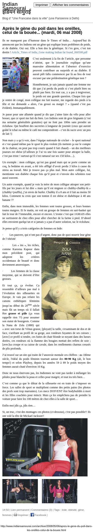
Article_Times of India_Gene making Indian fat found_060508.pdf (49, 52)
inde (64, 509)
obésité (72, 509)
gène (81, 509)
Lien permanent (20, 509)
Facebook (38, 515)
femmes (7, 515)
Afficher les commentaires (71, 5)
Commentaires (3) (41, 509)
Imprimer (41, 5)
